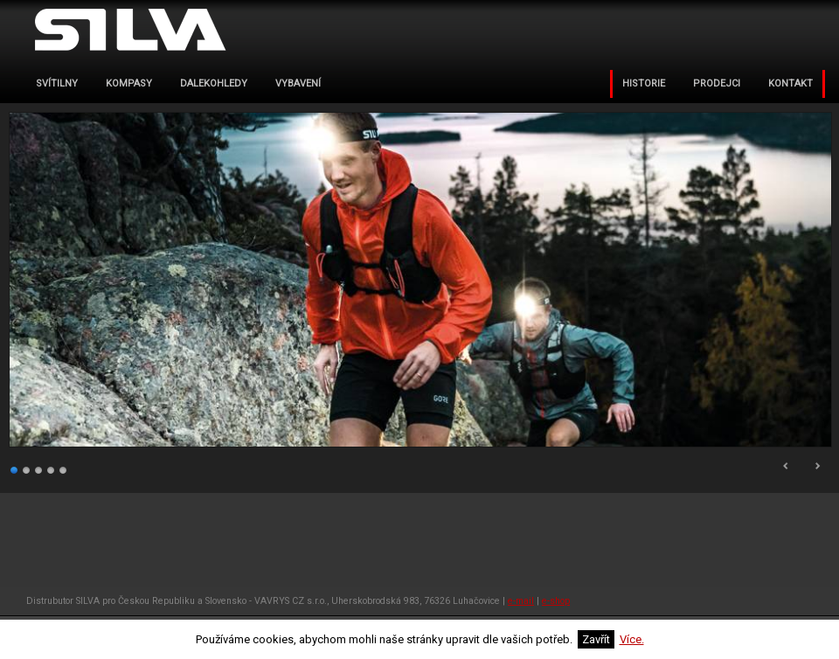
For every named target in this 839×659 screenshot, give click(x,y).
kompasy (129, 83)
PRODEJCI (716, 83)
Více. (632, 639)
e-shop (556, 601)
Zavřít (596, 639)
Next (817, 466)
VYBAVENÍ (298, 83)
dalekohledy (213, 83)
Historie (643, 83)
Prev (786, 466)
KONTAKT (790, 83)
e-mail (521, 601)
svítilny (57, 83)
